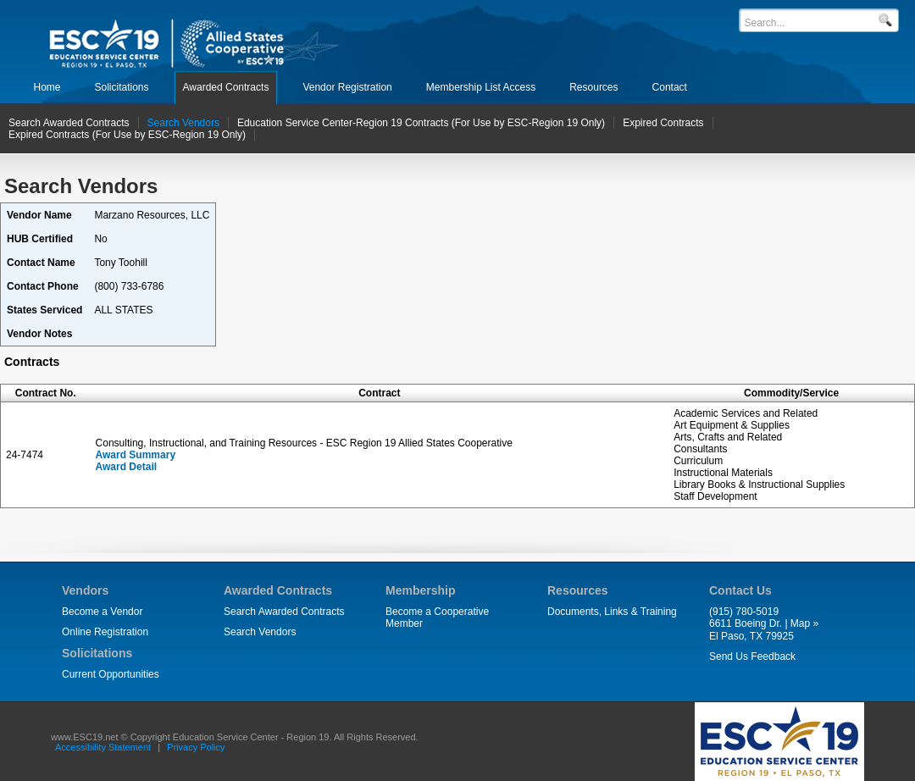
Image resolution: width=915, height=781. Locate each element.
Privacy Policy (196, 747)
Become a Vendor (102, 612)
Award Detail (126, 467)
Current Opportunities (110, 674)
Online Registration (105, 632)
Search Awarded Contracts (284, 612)
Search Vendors (260, 632)
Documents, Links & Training (612, 612)
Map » (804, 623)
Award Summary (135, 455)
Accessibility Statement (103, 747)
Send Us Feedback (752, 656)
